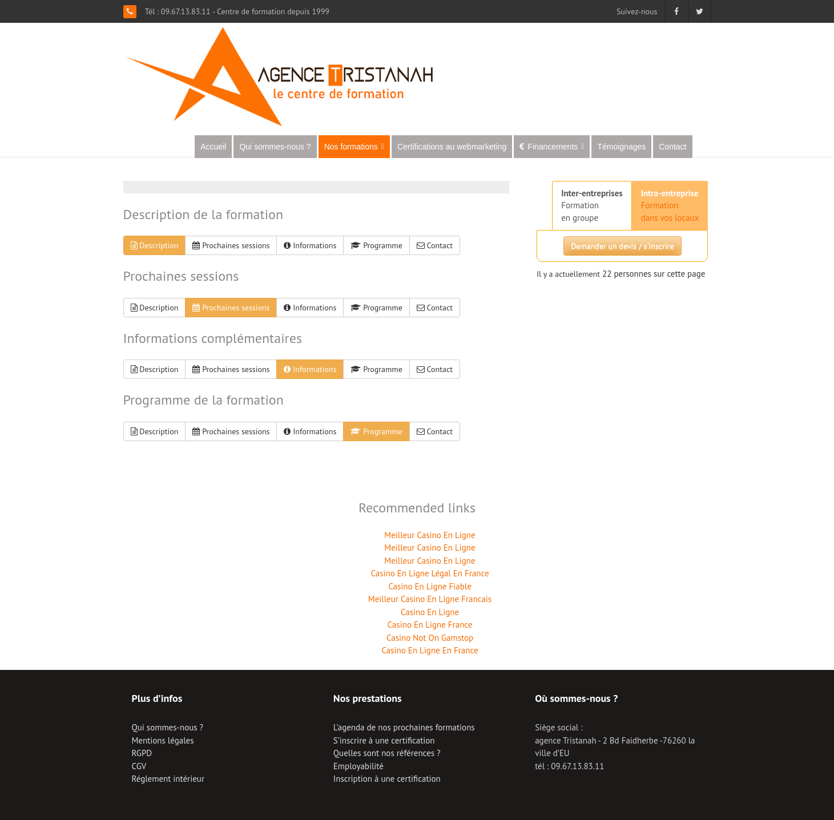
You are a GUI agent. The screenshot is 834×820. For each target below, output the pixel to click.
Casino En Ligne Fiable (430, 586)
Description (155, 245)
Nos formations (354, 146)
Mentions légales (163, 740)
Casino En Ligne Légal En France (429, 573)
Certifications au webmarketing (451, 146)
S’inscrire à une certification (384, 740)
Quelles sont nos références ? (387, 753)
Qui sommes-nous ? (275, 146)
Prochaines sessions (230, 245)
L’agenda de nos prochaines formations (404, 727)
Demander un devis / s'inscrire (622, 246)
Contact (672, 146)
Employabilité (358, 766)
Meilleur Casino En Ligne (429, 535)
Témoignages (621, 146)
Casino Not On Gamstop (429, 637)
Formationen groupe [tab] (592, 205)
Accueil (213, 146)
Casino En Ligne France (430, 624)
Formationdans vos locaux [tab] (670, 205)
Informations (310, 245)
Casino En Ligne (430, 612)
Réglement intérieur (168, 778)
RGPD (142, 753)
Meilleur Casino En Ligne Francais (429, 598)
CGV (139, 766)
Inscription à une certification (387, 778)
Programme (376, 245)
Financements (555, 146)
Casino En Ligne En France (429, 650)
